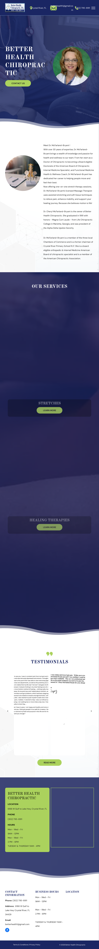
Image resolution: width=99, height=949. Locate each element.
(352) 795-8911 (83, 8)
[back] (7, 711)
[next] (91, 711)
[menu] (93, 8)
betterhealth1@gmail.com (17, 924)
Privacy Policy (35, 945)
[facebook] (7, 930)
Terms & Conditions (20, 945)
